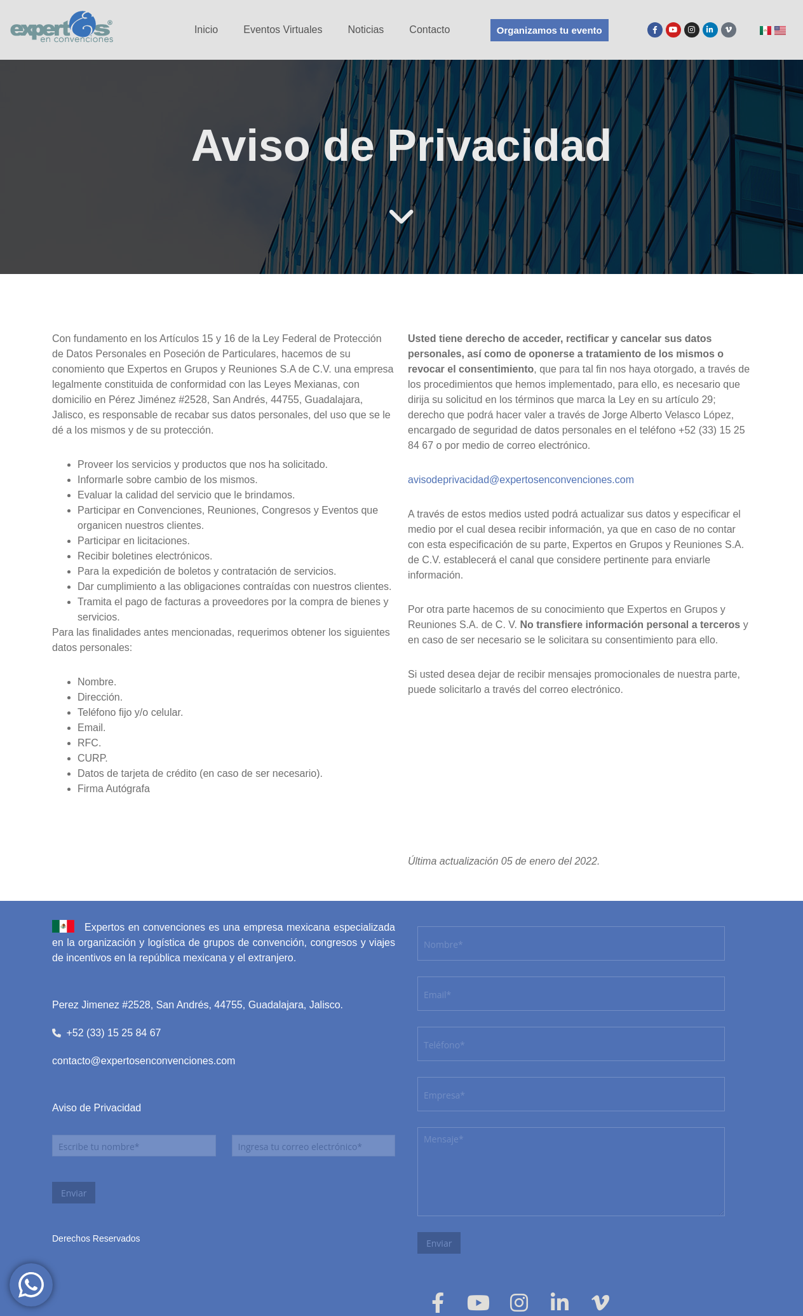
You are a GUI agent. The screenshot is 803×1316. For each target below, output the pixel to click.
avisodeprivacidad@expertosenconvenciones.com (521, 479)
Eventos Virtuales (282, 29)
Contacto (429, 29)
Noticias (366, 29)
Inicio (206, 29)
